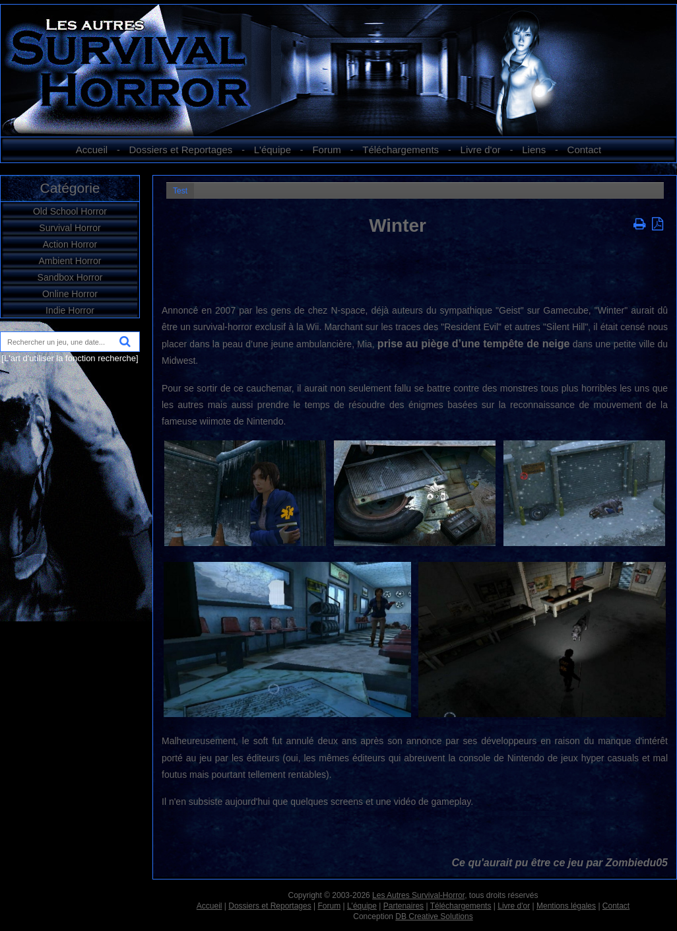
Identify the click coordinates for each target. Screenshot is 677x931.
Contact (584, 149)
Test (180, 190)
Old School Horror (70, 211)
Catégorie (70, 187)
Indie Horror (70, 310)
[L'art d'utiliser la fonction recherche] (69, 358)
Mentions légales (566, 906)
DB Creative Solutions (433, 916)
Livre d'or (481, 149)
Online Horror (70, 294)
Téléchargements (400, 149)
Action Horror (70, 244)
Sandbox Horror (70, 277)
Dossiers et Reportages (181, 149)
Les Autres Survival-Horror (418, 895)
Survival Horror (69, 228)
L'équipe (272, 149)
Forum (326, 149)
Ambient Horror (70, 261)
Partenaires (403, 906)
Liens (534, 149)
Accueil (92, 149)
